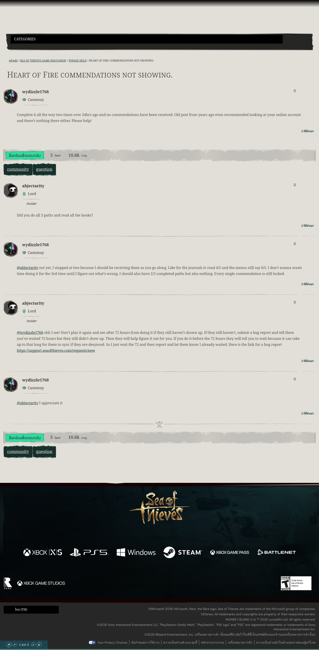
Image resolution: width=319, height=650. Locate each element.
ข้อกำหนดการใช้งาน (145, 642)
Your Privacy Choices (112, 642)
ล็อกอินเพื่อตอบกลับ (25, 156)
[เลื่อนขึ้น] (14, 644)
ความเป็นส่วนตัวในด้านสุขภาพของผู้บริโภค (285, 642)
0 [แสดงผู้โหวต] (295, 91)
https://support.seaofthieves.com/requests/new (56, 350)
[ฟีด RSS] (6, 61)
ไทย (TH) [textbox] (21, 609)
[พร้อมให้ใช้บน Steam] (183, 553)
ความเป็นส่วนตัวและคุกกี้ (180, 642)
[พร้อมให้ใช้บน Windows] (136, 553)
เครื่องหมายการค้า (240, 642)
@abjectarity (27, 268)
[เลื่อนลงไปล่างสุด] (39, 644)
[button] (147, 39)
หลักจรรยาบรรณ (212, 642)
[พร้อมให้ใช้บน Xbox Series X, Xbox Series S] (42, 553)
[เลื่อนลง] (33, 644)
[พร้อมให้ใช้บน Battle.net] (276, 553)
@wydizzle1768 (30, 332)
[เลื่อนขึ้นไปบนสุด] (9, 644)
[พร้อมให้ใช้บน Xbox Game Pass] (229, 553)
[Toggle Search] (22, 46)
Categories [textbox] (25, 39)
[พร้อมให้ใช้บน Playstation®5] (89, 553)
